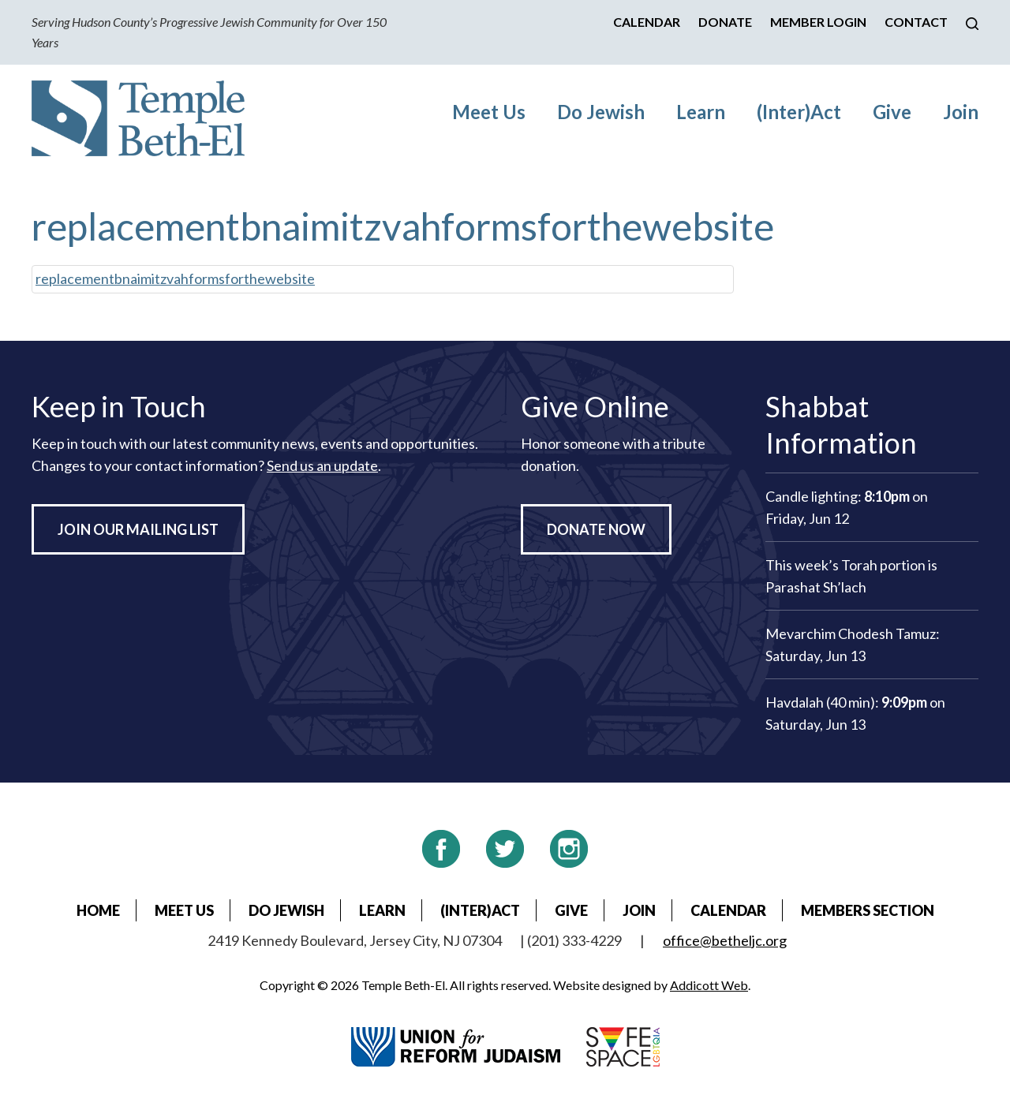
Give (892, 111)
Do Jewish (601, 111)
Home (98, 910)
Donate (725, 21)
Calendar (646, 21)
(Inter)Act (799, 111)
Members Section (867, 910)
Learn (700, 111)
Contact (916, 21)
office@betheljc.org (725, 940)
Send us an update (322, 465)
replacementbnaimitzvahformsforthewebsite (175, 278)
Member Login (818, 21)
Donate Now (596, 529)
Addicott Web (709, 984)
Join (960, 111)
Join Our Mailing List (138, 529)
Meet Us (489, 111)
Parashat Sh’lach (815, 587)
